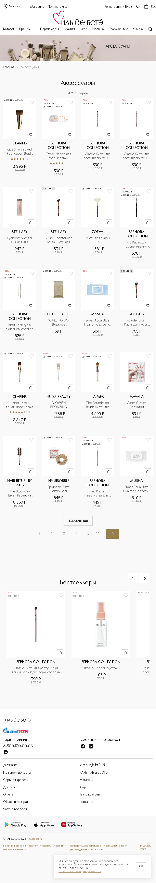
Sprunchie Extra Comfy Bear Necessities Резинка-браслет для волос (59, 489)
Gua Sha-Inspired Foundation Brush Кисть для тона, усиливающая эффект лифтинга (19, 151)
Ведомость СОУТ (145, 848)
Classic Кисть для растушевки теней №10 (136, 156)
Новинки (98, 29)
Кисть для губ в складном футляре (19, 327)
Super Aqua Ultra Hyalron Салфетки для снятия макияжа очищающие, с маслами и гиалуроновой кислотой (137, 489)
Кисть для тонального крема (19, 405)
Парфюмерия (50, 29)
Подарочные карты (17, 772)
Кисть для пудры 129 (98, 240)
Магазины (37, 7)
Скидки (138, 29)
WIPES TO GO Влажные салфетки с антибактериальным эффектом (58, 322)
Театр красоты (90, 794)
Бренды (24, 29)
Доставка (10, 787)
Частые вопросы (15, 809)
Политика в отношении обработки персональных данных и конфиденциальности (34, 848)
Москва (11, 6)
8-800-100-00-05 (18, 746)
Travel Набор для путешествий (59, 156)
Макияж (70, 29)
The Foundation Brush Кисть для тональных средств (98, 405)
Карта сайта (35, 839)
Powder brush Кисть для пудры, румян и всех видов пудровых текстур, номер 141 (137, 322)
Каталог (8, 29)
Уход (84, 29)
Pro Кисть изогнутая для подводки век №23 (98, 493)
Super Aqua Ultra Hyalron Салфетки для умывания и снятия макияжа (98, 322)
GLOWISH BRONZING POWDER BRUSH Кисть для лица (59, 405)
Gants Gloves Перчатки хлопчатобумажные (136, 405)
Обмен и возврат (15, 802)
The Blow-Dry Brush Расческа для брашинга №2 (19, 493)
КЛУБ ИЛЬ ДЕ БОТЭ (94, 772)
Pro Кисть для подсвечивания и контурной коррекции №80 (137, 244)
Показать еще (78, 520)
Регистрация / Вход (118, 7)
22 (98, 534)
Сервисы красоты (15, 780)
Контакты (86, 802)
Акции (84, 787)
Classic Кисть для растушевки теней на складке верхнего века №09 (97, 156)
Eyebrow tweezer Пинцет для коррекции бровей (20, 240)
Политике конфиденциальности (79, 871)
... (88, 533)
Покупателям (57, 7)
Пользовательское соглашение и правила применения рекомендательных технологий (98, 848)
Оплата (8, 794)
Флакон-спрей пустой (101, 668)
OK (141, 866)
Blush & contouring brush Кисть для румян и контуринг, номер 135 (58, 240)
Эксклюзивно (118, 29)
